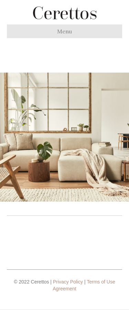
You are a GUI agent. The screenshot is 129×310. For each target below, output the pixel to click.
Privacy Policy (68, 282)
